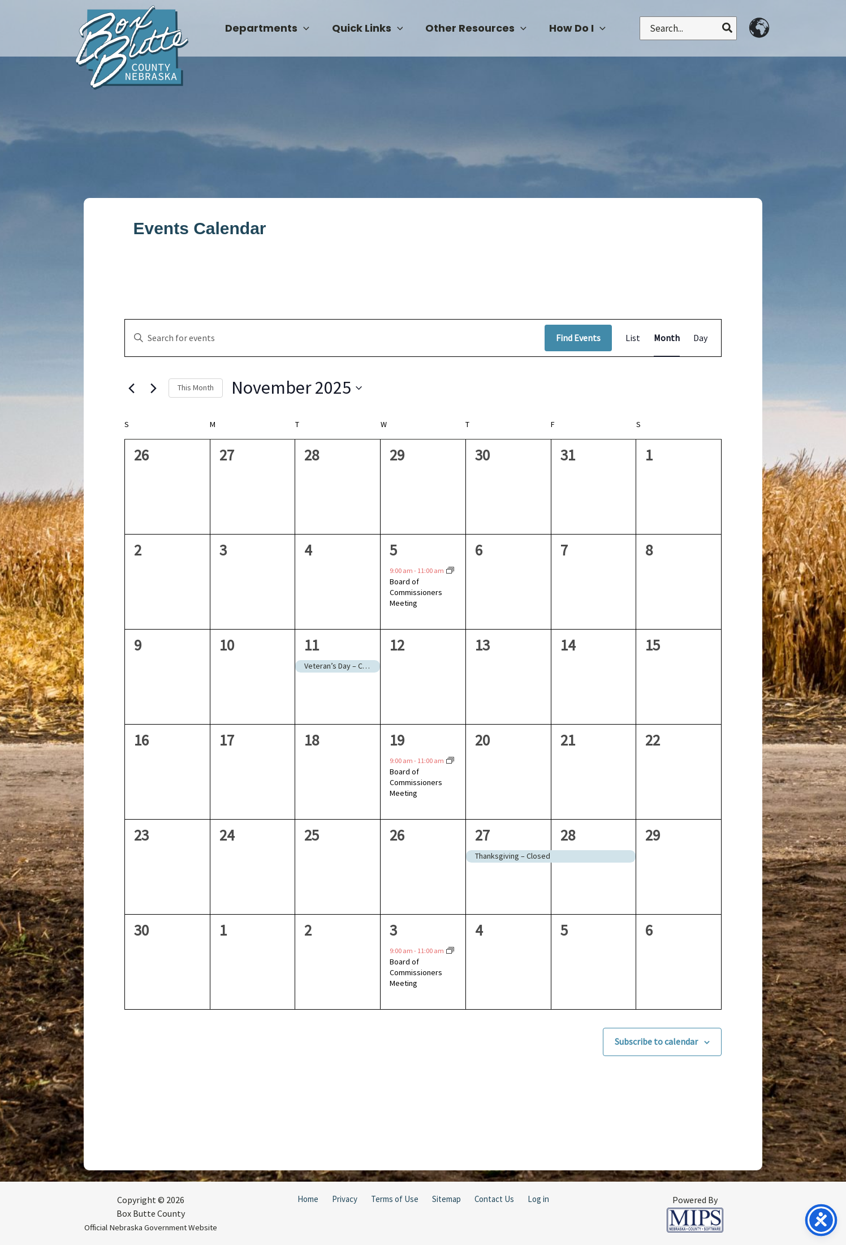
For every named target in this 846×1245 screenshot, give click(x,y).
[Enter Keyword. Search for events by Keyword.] (335, 338)
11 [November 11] (311, 644)
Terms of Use (394, 1199)
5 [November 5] (393, 549)
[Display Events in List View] (632, 338)
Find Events (578, 337)
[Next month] (153, 388)
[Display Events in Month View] (667, 338)
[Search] (728, 28)
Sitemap (446, 1199)
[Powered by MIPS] (695, 1219)
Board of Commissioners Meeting (416, 592)
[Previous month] (131, 388)
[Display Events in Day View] (700, 338)
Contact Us (494, 1199)
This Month (196, 387)
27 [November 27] (482, 835)
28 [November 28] (567, 835)
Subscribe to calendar (656, 1041)
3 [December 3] (393, 930)
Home (307, 1199)
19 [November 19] (397, 739)
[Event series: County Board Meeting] (450, 571)
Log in (538, 1199)
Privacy (344, 1199)
